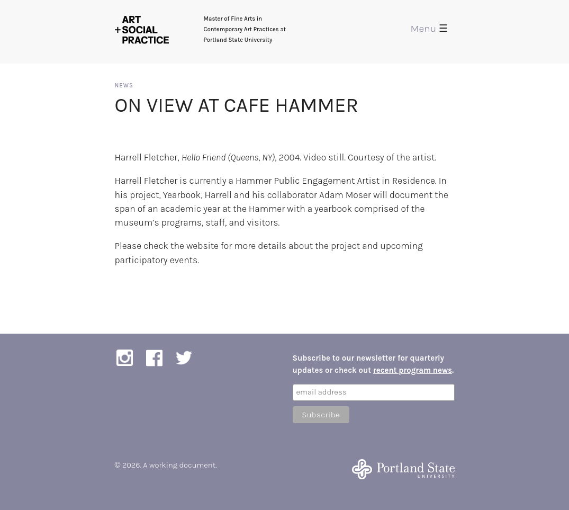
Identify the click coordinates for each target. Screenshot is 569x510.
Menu (429, 28)
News (124, 85)
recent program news (412, 370)
